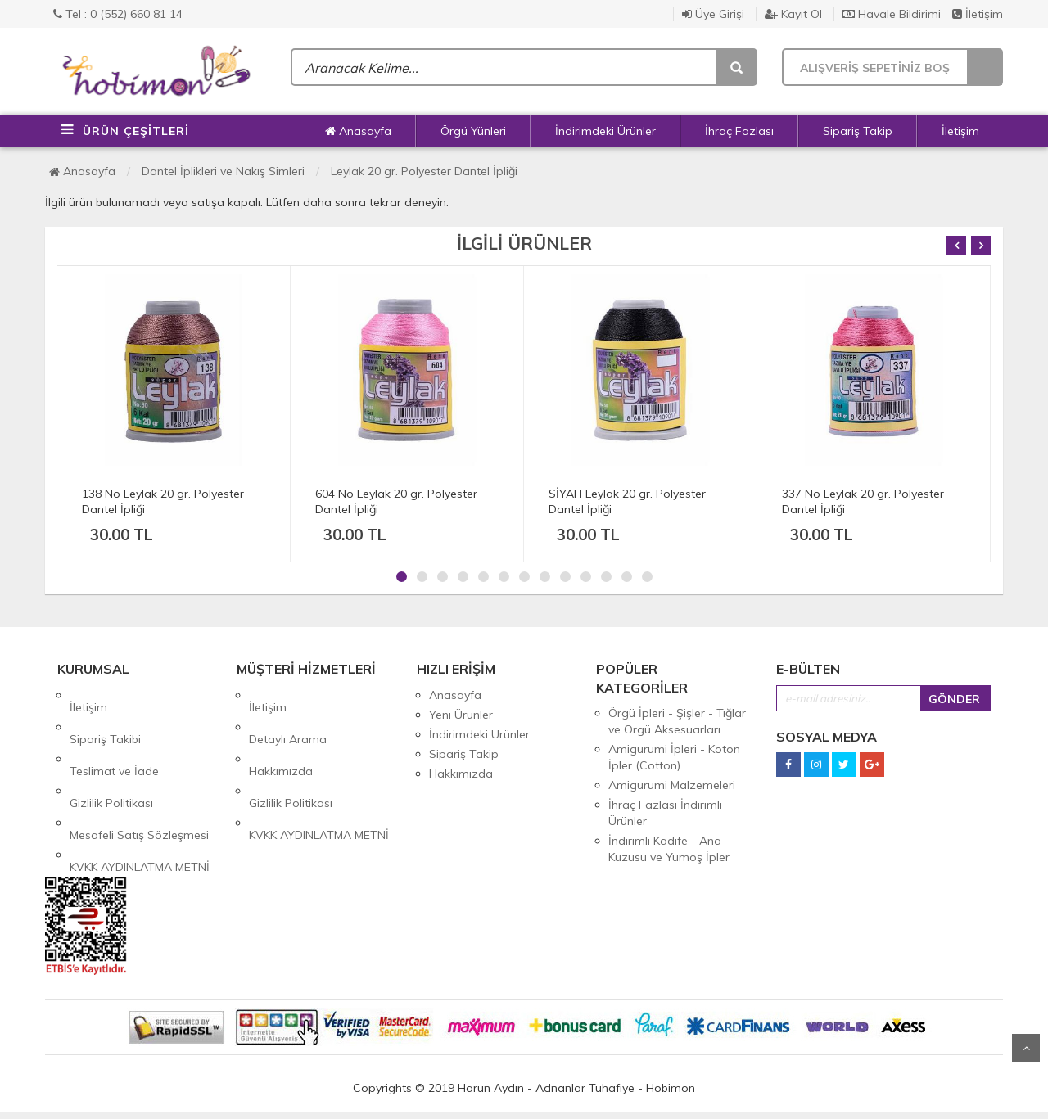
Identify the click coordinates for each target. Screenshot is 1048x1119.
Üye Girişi (713, 14)
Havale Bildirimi (891, 14)
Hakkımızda (281, 734)
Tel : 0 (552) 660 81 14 (118, 14)
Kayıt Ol (793, 14)
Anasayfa (358, 131)
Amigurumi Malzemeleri (671, 785)
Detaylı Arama (288, 714)
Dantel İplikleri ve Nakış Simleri (223, 171)
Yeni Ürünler (461, 714)
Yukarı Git (1026, 1048)
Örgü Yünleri (473, 131)
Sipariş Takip (857, 131)
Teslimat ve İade (114, 734)
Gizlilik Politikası (111, 754)
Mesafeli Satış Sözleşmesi (139, 773)
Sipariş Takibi (105, 714)
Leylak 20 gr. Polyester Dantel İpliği (424, 171)
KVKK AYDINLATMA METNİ (140, 793)
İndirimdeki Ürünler (605, 131)
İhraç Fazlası (739, 131)
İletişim (977, 14)
